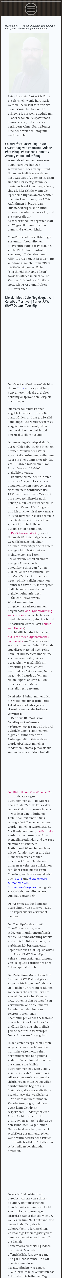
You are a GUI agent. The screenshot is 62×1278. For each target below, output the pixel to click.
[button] (31, 16)
